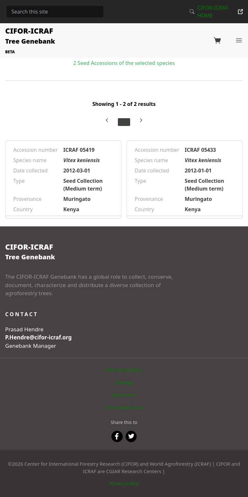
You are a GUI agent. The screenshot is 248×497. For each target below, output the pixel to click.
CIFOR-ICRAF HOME (220, 11)
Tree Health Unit (124, 407)
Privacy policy (124, 483)
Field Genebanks (124, 370)
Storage (124, 382)
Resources (124, 394)
